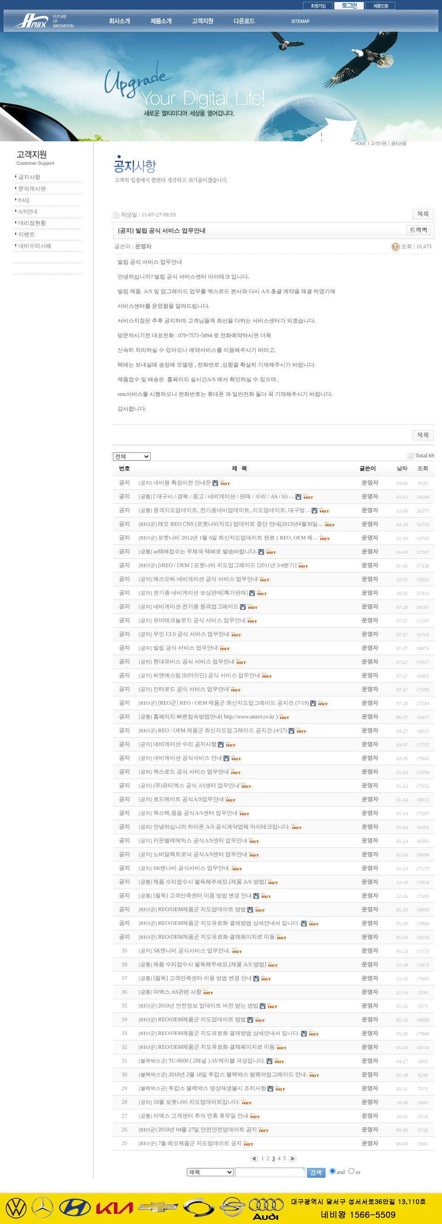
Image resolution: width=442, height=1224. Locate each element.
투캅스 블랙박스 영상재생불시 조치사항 (217, 1088)
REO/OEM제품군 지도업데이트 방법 (202, 1019)
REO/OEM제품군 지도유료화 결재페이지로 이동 (216, 1047)
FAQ (23, 200)
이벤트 (26, 234)
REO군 (147, 524)
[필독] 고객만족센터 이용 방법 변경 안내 (202, 978)
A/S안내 (28, 211)
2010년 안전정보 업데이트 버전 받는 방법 (208, 1005)
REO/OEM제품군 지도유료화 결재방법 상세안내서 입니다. (229, 1033)
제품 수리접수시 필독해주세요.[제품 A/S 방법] (209, 964)
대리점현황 (32, 223)
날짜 (402, 468)
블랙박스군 (153, 1060)
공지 (145, 482)
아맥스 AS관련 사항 (177, 992)
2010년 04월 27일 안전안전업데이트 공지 (207, 1129)
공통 (145, 496)
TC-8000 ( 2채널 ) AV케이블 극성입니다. (216, 1060)
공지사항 (29, 177)
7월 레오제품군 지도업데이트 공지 (200, 1143)
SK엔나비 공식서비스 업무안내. (191, 950)
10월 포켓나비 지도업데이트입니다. (196, 1102)
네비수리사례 (34, 246)
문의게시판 (32, 188)
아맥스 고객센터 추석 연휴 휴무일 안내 (200, 1116)
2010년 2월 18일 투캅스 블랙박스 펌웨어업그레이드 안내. (238, 1074)
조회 (422, 468)
